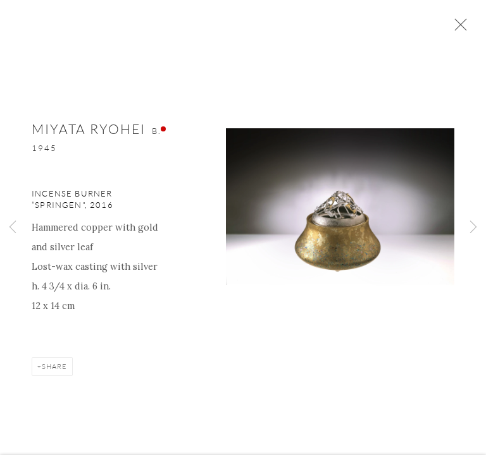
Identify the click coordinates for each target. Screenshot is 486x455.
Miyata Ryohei (89, 130)
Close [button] (457, 28)
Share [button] (54, 368)
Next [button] (473, 227)
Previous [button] (12, 227)
